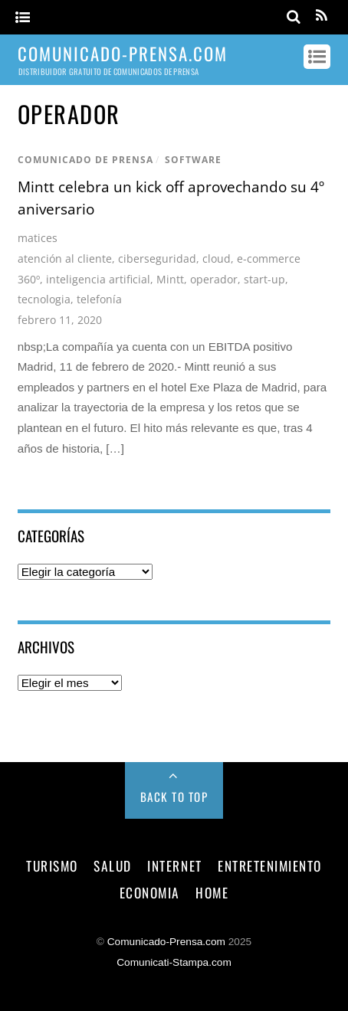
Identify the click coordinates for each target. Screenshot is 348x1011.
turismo (52, 865)
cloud (216, 258)
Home (211, 892)
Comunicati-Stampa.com (174, 962)
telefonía (99, 299)
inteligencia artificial (98, 279)
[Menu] (23, 18)
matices (37, 238)
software (193, 159)
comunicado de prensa (85, 159)
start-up (264, 279)
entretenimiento (270, 865)
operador (214, 279)
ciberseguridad (157, 258)
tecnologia (44, 299)
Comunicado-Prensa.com (166, 941)
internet (174, 865)
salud (113, 865)
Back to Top (174, 796)
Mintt (170, 279)
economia (150, 892)
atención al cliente (65, 258)
